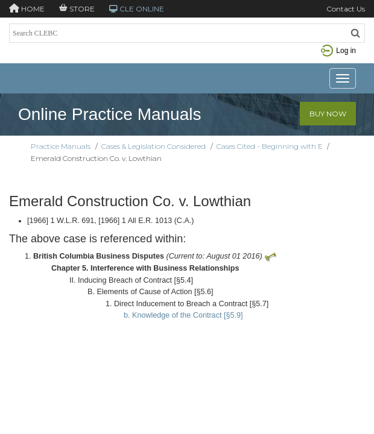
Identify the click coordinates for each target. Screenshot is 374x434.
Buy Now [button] (327, 113)
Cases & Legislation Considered (153, 146)
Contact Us (345, 8)
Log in (338, 50)
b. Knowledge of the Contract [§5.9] (183, 315)
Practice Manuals (60, 146)
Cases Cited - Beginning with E (270, 146)
